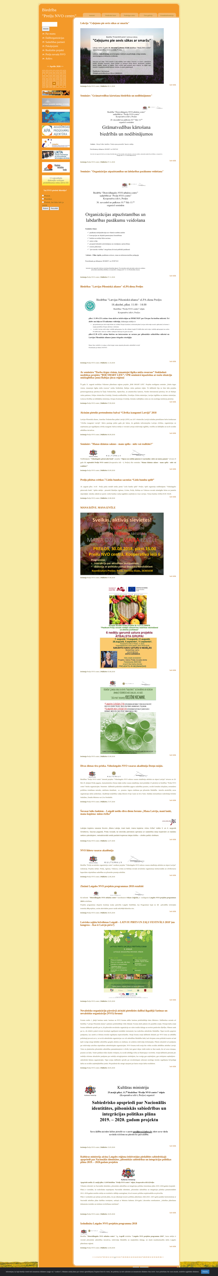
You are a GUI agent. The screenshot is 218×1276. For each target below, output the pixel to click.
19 (125, 1257)
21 (129, 1257)
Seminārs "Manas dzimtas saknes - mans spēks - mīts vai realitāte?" (116, 444)
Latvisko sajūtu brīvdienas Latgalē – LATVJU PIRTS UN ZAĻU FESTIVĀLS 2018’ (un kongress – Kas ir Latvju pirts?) (127, 923)
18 (123, 1257)
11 (108, 1257)
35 (158, 1257)
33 (154, 1257)
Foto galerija (148, 15)
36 (161, 1257)
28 (144, 1257)
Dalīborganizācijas (54, 38)
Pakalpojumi (51, 46)
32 (152, 1257)
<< (93, 1257)
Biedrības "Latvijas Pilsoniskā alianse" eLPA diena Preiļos (111, 286)
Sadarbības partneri (55, 42)
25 (138, 1257)
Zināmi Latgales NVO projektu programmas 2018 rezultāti (111, 886)
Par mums (50, 33)
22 (131, 1257)
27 (142, 1257)
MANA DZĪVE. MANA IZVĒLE (98, 507)
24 (136, 1257)
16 (119, 1257)
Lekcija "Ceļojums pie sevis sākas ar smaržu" (104, 23)
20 (127, 1257)
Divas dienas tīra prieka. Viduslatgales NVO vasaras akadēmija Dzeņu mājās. (121, 765)
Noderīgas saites (129, 15)
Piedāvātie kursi (110, 15)
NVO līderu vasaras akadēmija (96, 850)
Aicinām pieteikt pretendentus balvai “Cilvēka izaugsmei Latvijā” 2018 (118, 412)
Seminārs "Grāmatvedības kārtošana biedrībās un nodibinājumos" (116, 95)
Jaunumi (92, 15)
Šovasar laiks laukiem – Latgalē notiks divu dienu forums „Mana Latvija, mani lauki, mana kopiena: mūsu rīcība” (126, 812)
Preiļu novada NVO (55, 54)
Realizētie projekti (54, 50)
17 (121, 1257)
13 (113, 1257)
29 (146, 1257)
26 (140, 1257)
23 (133, 1257)
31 (150, 1257)
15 (117, 1257)
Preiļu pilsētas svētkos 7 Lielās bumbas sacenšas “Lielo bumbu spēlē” (117, 479)
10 (106, 1257)
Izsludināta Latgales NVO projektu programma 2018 (108, 1223)
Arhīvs (48, 58)
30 (148, 1257)
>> (163, 1257)
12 (111, 1257)
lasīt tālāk (173, 85)
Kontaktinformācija (167, 15)
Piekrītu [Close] (205, 1272)
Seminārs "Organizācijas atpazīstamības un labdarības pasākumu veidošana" (122, 171)
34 (156, 1257)
